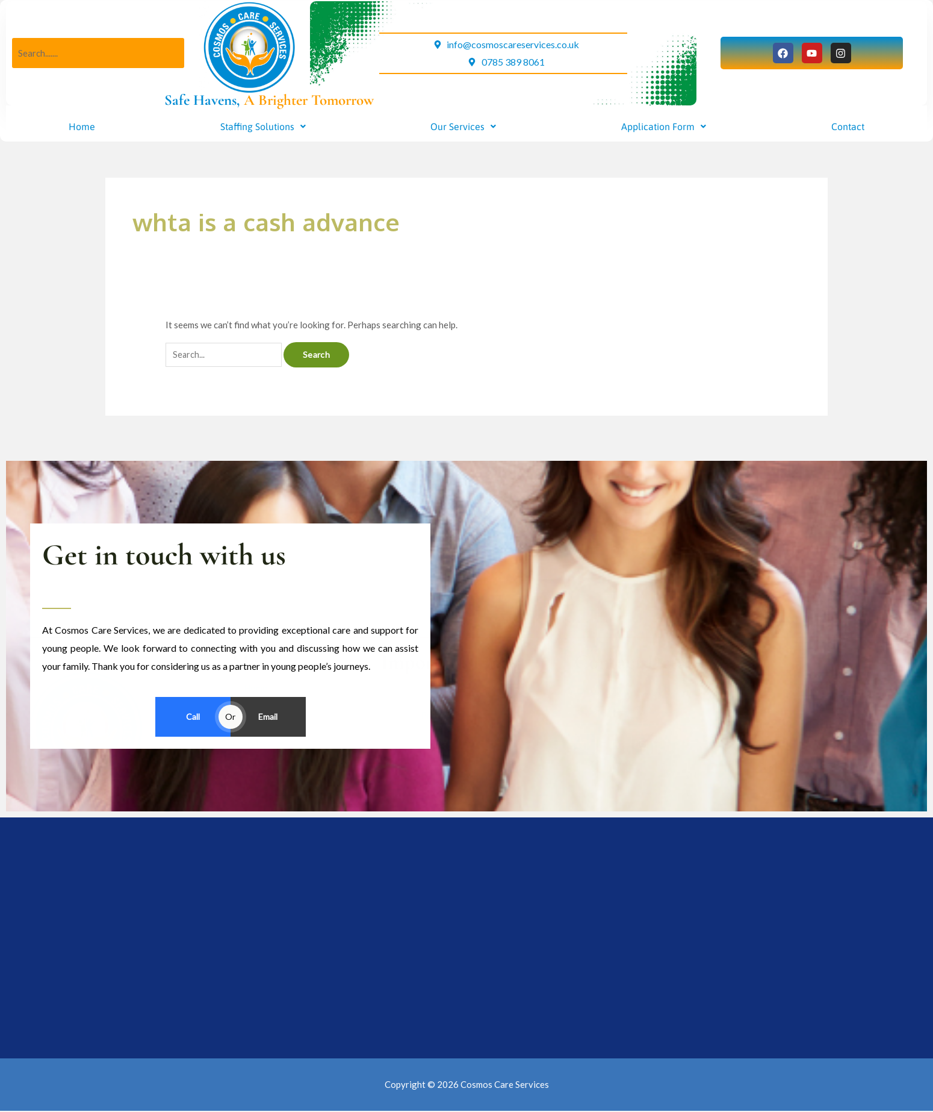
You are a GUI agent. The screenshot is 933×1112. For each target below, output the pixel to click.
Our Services (463, 126)
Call (193, 717)
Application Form (663, 126)
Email (267, 717)
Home (82, 126)
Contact (847, 126)
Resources (450, 787)
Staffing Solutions (263, 126)
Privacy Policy (450, 808)
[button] (263, 126)
